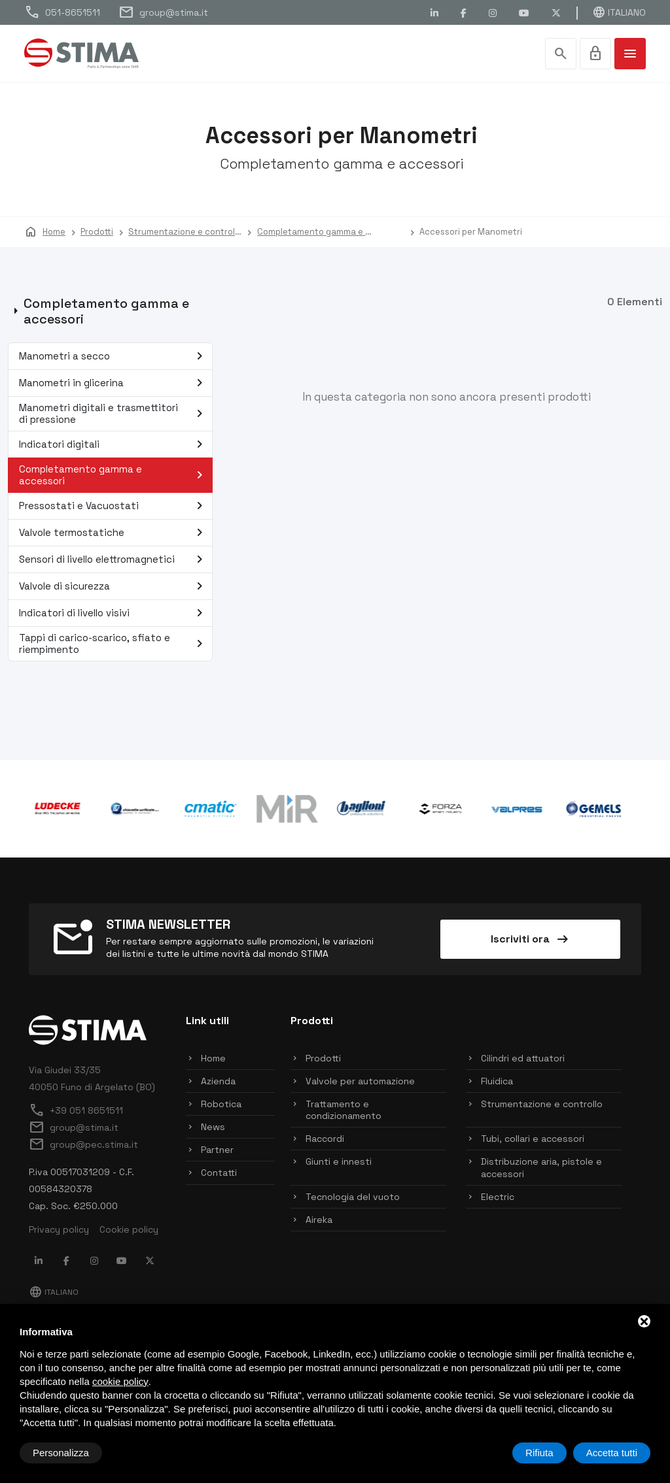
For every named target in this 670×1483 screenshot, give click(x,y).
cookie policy (120, 1381)
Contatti (219, 1174)
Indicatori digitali (113, 446)
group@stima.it (163, 12)
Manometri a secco (113, 357)
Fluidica (497, 1082)
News (213, 1128)
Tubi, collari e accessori (532, 1140)
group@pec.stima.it (83, 1145)
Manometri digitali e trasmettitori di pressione (113, 415)
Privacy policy (59, 1231)
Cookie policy (128, 1231)
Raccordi (325, 1140)
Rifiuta (539, 1452)
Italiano (619, 12)
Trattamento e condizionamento (343, 1111)
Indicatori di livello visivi (113, 614)
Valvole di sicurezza (113, 587)
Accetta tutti (611, 1452)
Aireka (319, 1221)
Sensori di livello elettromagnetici (113, 561)
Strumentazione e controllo (542, 1105)
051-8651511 (62, 12)
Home (213, 1059)
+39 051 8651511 (76, 1111)
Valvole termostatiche (113, 534)
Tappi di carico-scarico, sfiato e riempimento (113, 645)
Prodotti (323, 1059)
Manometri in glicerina (113, 384)
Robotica (221, 1105)
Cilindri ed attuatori (523, 1059)
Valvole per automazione (360, 1082)
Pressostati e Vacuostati (113, 507)
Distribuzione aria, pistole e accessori (541, 1169)
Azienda (218, 1082)
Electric (497, 1198)
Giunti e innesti (339, 1163)
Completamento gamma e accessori (113, 476)
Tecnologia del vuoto (353, 1198)
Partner (217, 1151)
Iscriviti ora (531, 940)
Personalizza (61, 1452)
